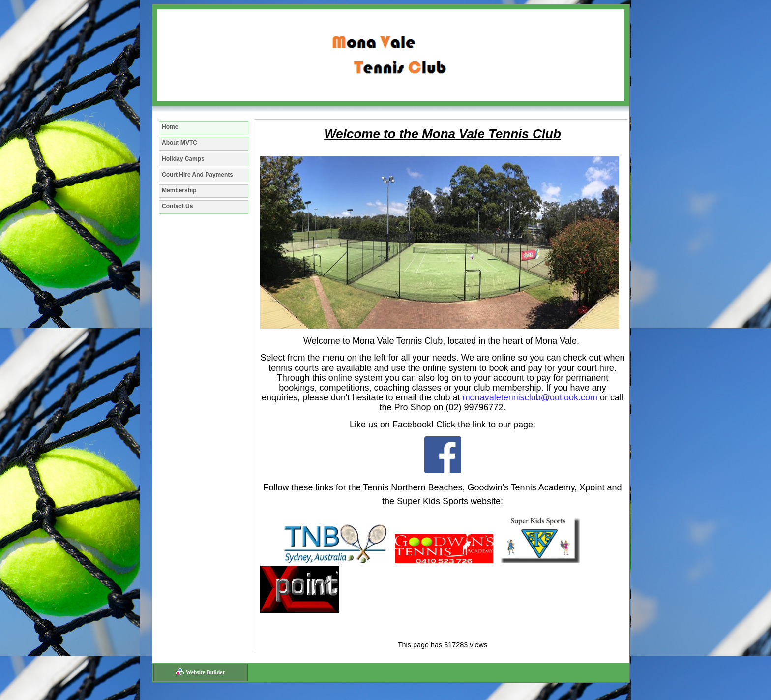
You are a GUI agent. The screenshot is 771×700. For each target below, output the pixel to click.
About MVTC (179, 142)
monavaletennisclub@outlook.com (528, 397)
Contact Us (177, 206)
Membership (179, 190)
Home (170, 126)
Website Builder (205, 673)
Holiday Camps (183, 158)
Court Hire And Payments (197, 174)
